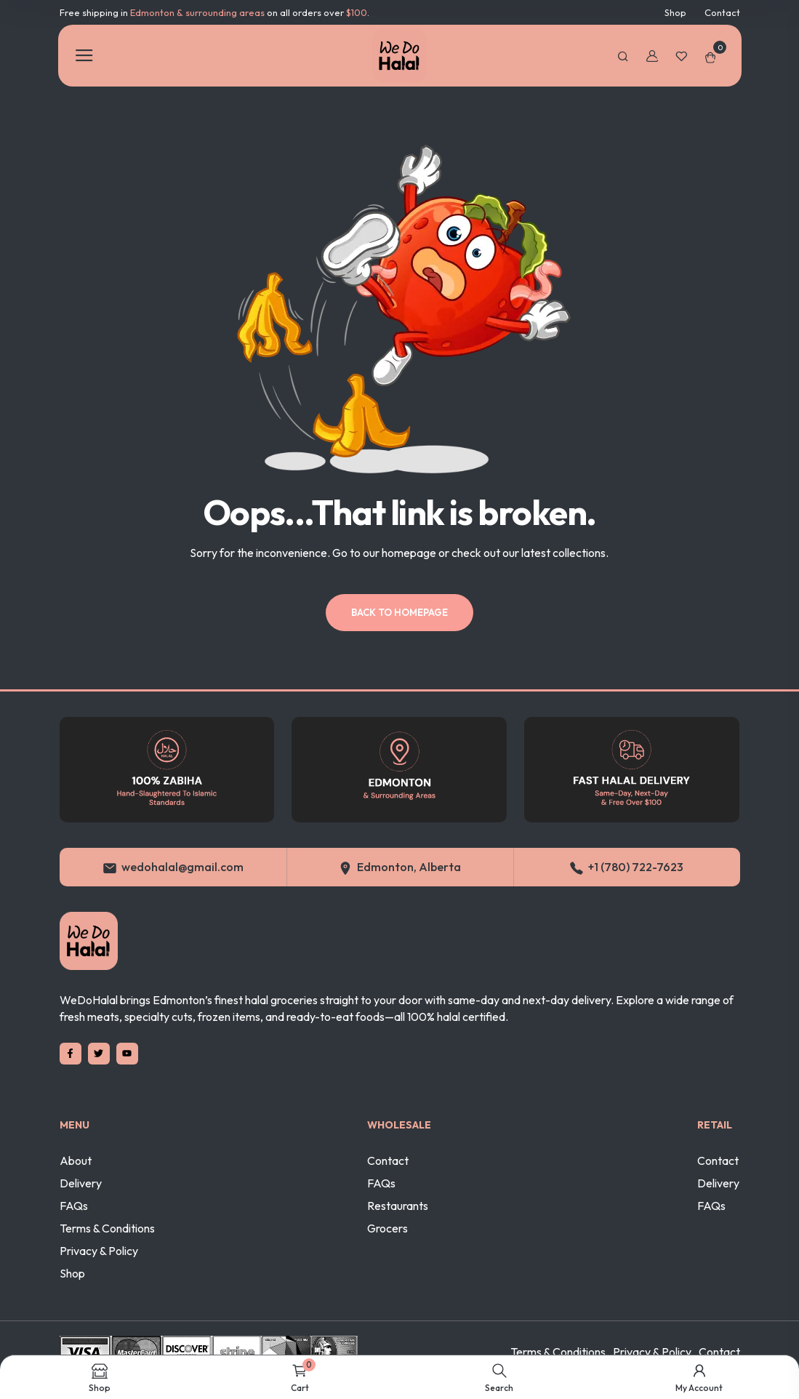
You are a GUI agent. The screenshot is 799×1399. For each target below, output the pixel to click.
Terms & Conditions (107, 1228)
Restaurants (397, 1205)
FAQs (74, 1205)
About (76, 1160)
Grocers (387, 1228)
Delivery (81, 1183)
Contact (722, 12)
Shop (675, 12)
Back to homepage (399, 612)
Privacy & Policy (99, 1250)
